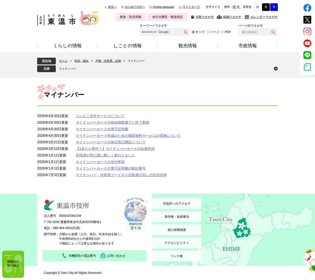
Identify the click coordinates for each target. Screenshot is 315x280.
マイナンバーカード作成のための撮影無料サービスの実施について (128, 135)
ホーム (63, 61)
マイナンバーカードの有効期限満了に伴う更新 (112, 122)
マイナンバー (67, 68)
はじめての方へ (135, 7)
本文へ (112, 7)
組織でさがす (232, 17)
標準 (227, 7)
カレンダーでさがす (264, 17)
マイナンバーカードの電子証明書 (102, 129)
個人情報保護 (177, 229)
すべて (200, 32)
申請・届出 (81, 61)
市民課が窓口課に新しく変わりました (105, 155)
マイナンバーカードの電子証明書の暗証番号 (111, 168)
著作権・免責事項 (176, 216)
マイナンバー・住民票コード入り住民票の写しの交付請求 (121, 175)
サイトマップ (191, 7)
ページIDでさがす (250, 25)
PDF (228, 32)
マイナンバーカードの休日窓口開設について (111, 142)
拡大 (236, 7)
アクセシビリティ (176, 243)
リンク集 (177, 256)
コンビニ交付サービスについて (100, 116)
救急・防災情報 (130, 17)
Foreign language (163, 7)
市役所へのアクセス (177, 203)
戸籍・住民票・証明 (108, 61)
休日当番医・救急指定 (167, 17)
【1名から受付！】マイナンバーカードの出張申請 (115, 149)
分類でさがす (205, 17)
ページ (214, 32)
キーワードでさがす (153, 25)
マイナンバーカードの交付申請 (100, 162)
